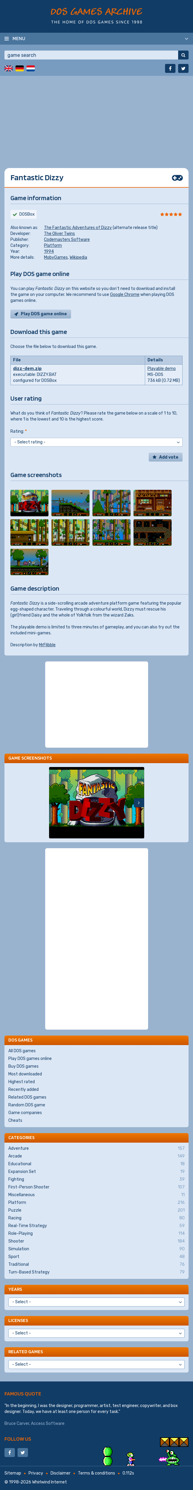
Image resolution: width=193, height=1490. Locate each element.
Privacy (36, 1473)
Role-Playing (96, 1234)
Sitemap (12, 1473)
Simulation (96, 1249)
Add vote (168, 457)
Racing (96, 1218)
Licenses (18, 1320)
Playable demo (162, 368)
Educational (96, 1164)
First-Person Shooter (96, 1187)
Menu (18, 38)
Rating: (18, 431)
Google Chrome (124, 294)
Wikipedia (78, 257)
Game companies (25, 1112)
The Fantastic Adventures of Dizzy (78, 227)
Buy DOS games (23, 1066)
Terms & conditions (96, 1473)
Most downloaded (25, 1074)
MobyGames (56, 257)
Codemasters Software (67, 239)
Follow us (17, 1439)
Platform (53, 245)
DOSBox (27, 214)
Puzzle (96, 1210)
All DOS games (22, 1050)
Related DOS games (27, 1097)
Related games (25, 1351)
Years (15, 1289)
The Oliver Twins (59, 233)
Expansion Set (96, 1172)
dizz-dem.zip (27, 368)
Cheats (15, 1120)
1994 (49, 251)
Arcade (96, 1156)
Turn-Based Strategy (96, 1272)
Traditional (96, 1265)
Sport (96, 1257)
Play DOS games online (30, 1058)
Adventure (96, 1149)
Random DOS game (26, 1105)
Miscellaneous (96, 1195)
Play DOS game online (44, 313)
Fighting (96, 1179)
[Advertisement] (96, 117)
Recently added (23, 1089)
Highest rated (21, 1081)
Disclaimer (60, 1473)
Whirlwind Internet (49, 1482)
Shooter (96, 1241)
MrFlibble (47, 644)
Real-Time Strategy (96, 1226)
